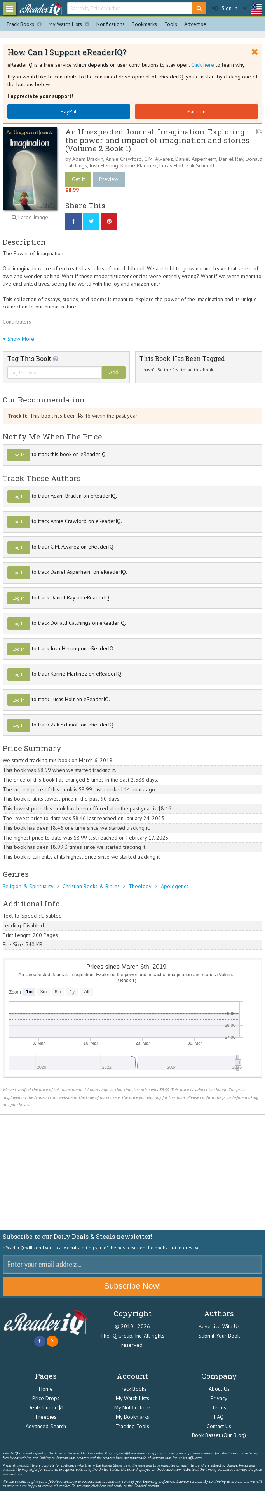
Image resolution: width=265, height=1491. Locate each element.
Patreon (196, 111)
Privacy (219, 1398)
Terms (219, 1407)
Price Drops (45, 1398)
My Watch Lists (71, 24)
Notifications (110, 24)
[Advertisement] (132, 1172)
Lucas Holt (171, 165)
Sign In (224, 8)
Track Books (25, 24)
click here (98, 1485)
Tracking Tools (132, 1426)
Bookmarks (144, 24)
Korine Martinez (138, 165)
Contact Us (219, 1426)
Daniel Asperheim (195, 158)
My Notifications (132, 1407)
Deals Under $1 (46, 1407)
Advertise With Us (219, 1326)
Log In (18, 455)
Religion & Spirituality (28, 886)
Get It (78, 179)
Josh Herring (103, 165)
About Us (219, 1388)
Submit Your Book (219, 1335)
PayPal (69, 111)
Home (46, 1388)
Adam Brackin (87, 158)
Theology (140, 886)
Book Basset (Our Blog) (219, 1435)
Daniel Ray (231, 158)
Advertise (195, 24)
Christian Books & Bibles (91, 886)
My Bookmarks (132, 1416)
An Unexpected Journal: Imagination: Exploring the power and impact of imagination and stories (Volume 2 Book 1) (157, 140)
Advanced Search (46, 1426)
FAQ (219, 1416)
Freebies (46, 1416)
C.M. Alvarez (158, 158)
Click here (202, 64)
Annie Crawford (124, 158)
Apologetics (174, 886)
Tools (170, 24)
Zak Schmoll (200, 165)
